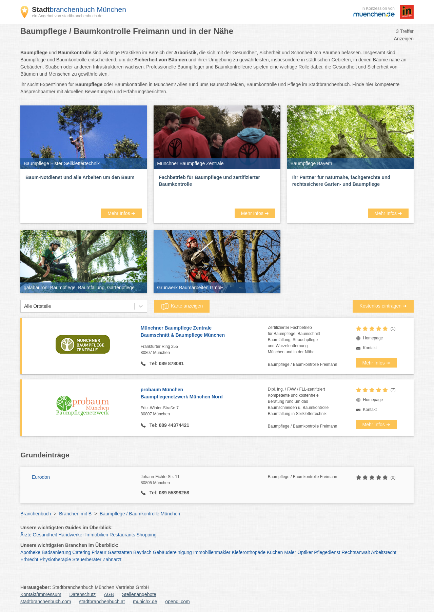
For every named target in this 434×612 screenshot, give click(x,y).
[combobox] (24, 306)
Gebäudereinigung (172, 552)
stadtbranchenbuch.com (45, 601)
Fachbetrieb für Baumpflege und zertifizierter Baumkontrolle (209, 181)
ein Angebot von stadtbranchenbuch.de (67, 16)
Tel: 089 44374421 (168, 425)
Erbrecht (29, 559)
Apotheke (30, 552)
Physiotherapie (55, 559)
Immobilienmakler (212, 552)
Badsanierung (56, 552)
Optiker (305, 552)
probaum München (204, 393)
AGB (109, 594)
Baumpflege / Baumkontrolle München (140, 513)
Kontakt (370, 348)
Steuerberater (86, 559)
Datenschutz (83, 594)
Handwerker (71, 534)
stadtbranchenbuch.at (102, 601)
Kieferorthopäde (248, 552)
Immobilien (96, 534)
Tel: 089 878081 (166, 363)
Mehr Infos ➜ (121, 213)
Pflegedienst (327, 552)
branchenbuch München (79, 9)
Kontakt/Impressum (40, 594)
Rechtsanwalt (355, 552)
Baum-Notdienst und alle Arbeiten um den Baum (80, 177)
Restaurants (122, 534)
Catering (81, 552)
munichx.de (145, 601)
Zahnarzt (112, 559)
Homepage (373, 338)
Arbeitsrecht (383, 552)
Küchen (275, 552)
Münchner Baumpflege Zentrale (204, 332)
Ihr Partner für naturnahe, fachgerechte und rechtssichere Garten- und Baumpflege (341, 181)
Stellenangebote (139, 594)
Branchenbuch (35, 513)
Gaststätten (120, 552)
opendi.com (177, 601)
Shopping (146, 534)
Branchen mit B (75, 513)
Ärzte (26, 534)
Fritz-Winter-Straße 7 (204, 411)
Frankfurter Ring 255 (204, 350)
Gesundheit (45, 534)
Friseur (99, 552)
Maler (290, 552)
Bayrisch (142, 552)
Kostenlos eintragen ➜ (383, 306)
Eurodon (41, 477)
